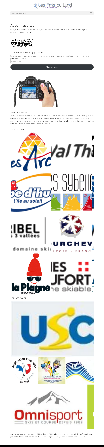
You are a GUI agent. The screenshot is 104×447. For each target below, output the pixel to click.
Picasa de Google (72, 118)
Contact (47, 124)
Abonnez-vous (52, 67)
